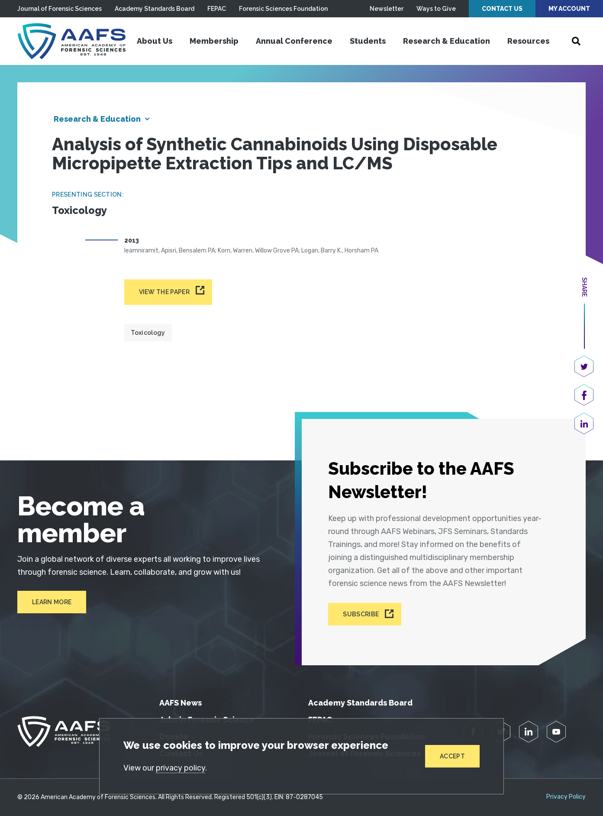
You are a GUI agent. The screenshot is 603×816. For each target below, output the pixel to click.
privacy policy (180, 768)
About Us (154, 40)
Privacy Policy (566, 796)
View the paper (164, 291)
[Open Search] (576, 41)
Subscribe (361, 614)
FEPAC (216, 8)
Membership (214, 40)
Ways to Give (436, 8)
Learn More (51, 602)
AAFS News (180, 702)
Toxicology (148, 332)
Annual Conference (294, 40)
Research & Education (446, 40)
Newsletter (386, 8)
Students (368, 40)
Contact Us (502, 8)
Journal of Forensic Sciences (59, 8)
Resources (528, 40)
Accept (452, 756)
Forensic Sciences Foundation (283, 8)
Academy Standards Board (154, 8)
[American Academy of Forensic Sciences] (71, 41)
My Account (569, 8)
